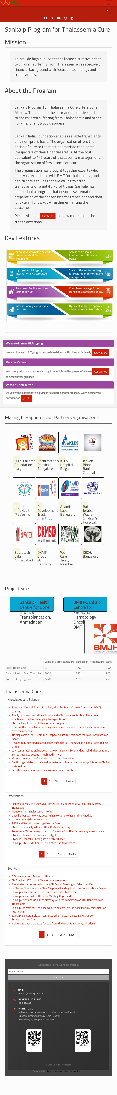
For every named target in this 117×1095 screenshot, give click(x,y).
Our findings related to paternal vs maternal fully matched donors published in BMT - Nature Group (60, 764)
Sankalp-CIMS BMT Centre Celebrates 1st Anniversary (43, 843)
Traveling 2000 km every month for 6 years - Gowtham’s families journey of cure (58, 831)
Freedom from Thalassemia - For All (32, 811)
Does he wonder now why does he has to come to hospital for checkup (52, 815)
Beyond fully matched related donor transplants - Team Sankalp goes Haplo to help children (60, 745)
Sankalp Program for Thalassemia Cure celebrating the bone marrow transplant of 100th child (59, 910)
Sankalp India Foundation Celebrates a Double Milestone (44, 892)
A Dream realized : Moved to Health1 (33, 876)
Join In (26, 398)
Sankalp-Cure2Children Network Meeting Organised (41, 896)
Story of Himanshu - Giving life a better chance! (39, 839)
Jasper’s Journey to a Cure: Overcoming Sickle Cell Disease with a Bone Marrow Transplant (56, 806)
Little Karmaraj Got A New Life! (30, 819)
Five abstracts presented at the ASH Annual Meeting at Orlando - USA (52, 884)
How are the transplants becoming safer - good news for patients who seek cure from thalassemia (58, 729)
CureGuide (47, 216)
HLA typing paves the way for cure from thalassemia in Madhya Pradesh (53, 923)
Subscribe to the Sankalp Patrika (58, 965)
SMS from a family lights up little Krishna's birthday (41, 827)
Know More (100, 353)
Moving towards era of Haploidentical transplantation (43, 758)
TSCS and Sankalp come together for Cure (36, 823)
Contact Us (100, 371)
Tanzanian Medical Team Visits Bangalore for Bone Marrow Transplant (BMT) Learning (56, 709)
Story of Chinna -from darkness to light (34, 835)
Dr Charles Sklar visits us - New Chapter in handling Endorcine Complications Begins (59, 888)
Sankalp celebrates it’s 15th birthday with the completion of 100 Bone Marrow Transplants (57, 902)
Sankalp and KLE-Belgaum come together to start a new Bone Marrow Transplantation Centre (52, 917)
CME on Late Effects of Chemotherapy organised (40, 723)
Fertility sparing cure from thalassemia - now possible (42, 770)
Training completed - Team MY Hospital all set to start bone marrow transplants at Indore (60, 737)
